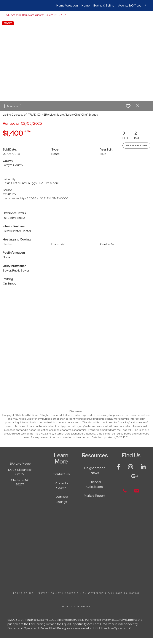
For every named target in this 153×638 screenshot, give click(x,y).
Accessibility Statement (84, 593)
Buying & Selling (103, 5)
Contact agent (12, 106)
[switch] (128, 106)
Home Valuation (67, 5)
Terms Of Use (23, 593)
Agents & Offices (129, 5)
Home (86, 5)
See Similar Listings (136, 145)
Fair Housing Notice (124, 593)
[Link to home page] (9, 5)
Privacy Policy (49, 593)
